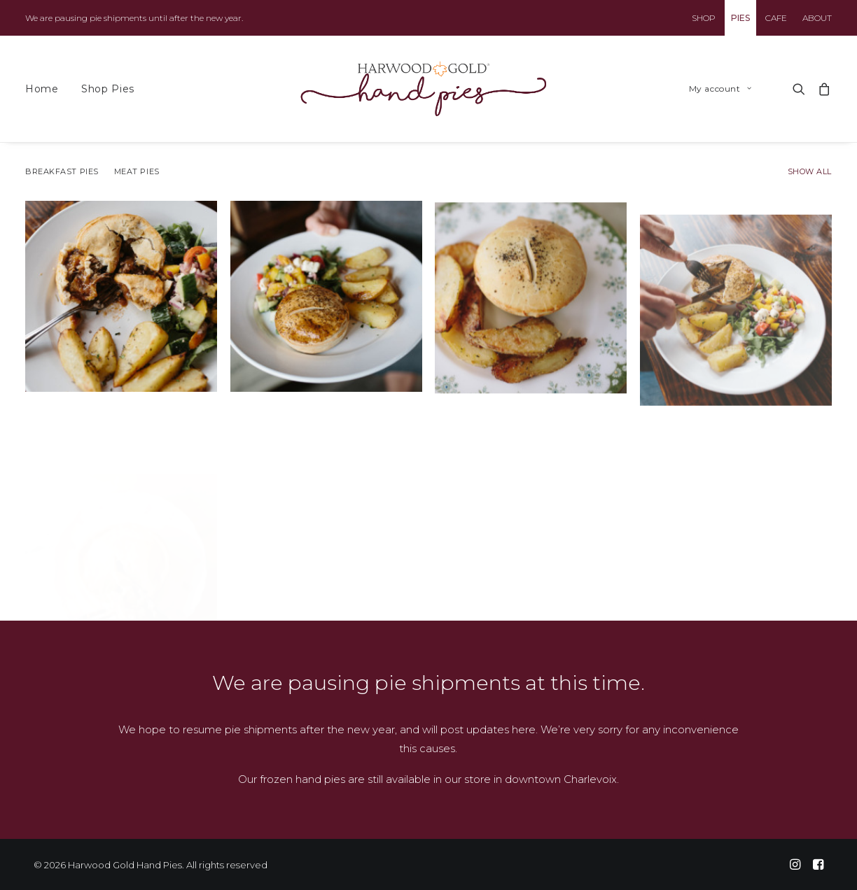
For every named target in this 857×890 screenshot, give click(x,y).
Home (42, 89)
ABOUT (817, 18)
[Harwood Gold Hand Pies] (423, 89)
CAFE (776, 18)
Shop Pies (107, 89)
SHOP (704, 18)
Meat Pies (137, 172)
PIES (740, 18)
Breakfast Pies (62, 172)
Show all (810, 172)
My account (720, 88)
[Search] (798, 89)
